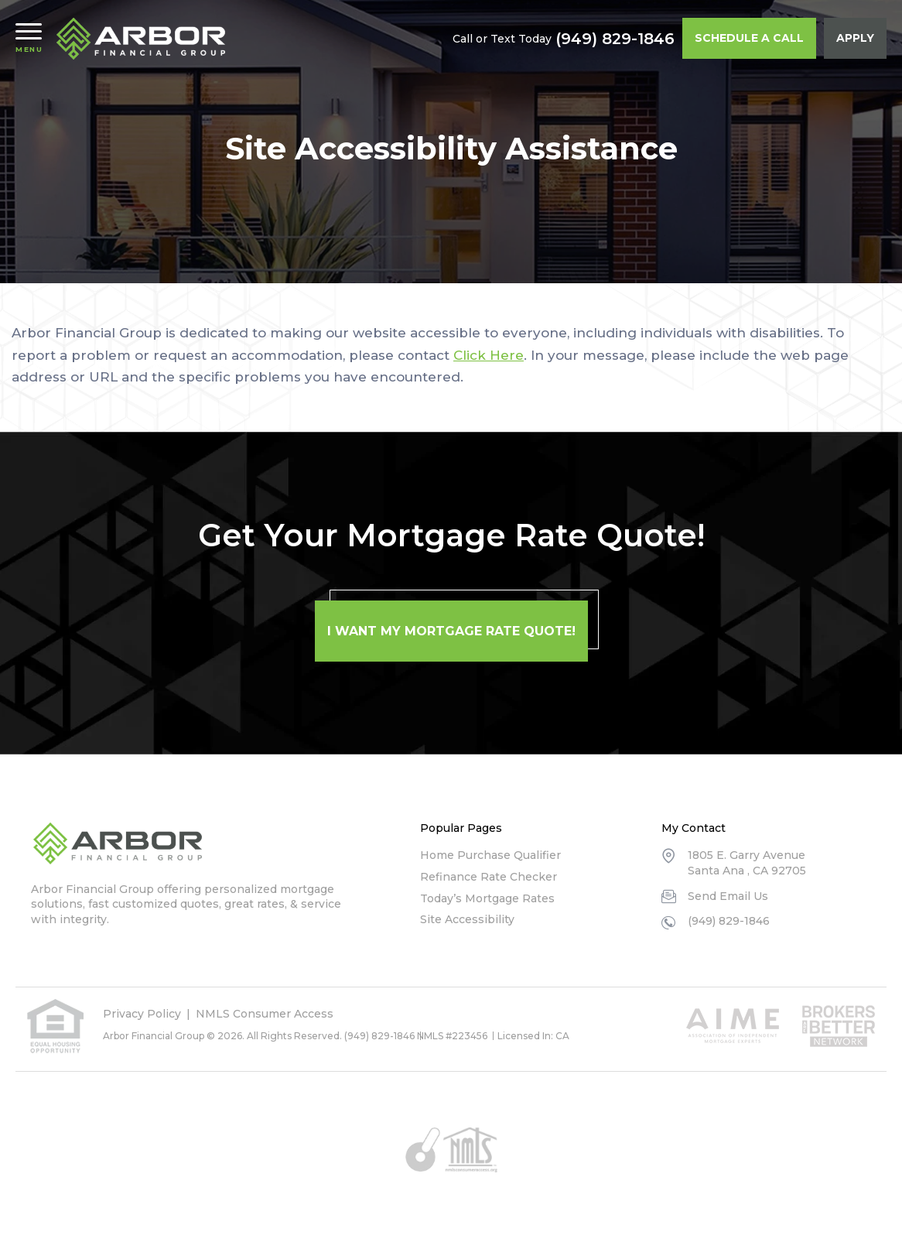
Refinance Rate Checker (488, 877)
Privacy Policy (142, 1014)
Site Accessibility (467, 919)
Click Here (488, 355)
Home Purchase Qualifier (490, 855)
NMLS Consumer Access (264, 1014)
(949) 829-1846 (615, 38)
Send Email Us (728, 896)
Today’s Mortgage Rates (487, 898)
